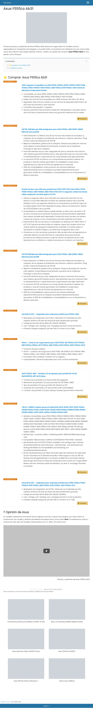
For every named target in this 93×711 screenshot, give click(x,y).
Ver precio (83, 119)
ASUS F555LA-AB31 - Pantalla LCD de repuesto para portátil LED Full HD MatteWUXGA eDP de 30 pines (50, 376)
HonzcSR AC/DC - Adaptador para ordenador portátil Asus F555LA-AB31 (51, 316)
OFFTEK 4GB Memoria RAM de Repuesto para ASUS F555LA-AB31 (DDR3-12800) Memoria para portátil (53, 131)
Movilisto (7, 2)
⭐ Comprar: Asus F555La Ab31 (19, 65)
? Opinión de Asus (15, 68)
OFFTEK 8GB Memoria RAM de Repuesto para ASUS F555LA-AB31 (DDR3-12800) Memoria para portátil (53, 256)
